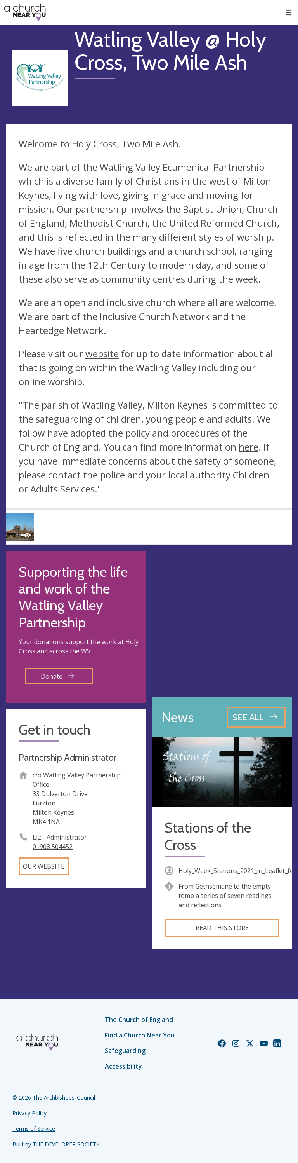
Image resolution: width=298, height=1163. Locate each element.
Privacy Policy (29, 1113)
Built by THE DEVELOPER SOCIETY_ (57, 1144)
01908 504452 (53, 846)
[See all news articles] (256, 717)
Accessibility (123, 1066)
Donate (57, 676)
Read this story (222, 928)
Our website (43, 866)
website (102, 353)
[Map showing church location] (222, 621)
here (248, 446)
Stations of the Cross (208, 836)
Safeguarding (125, 1050)
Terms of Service (33, 1128)
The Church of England (139, 1019)
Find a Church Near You (140, 1035)
